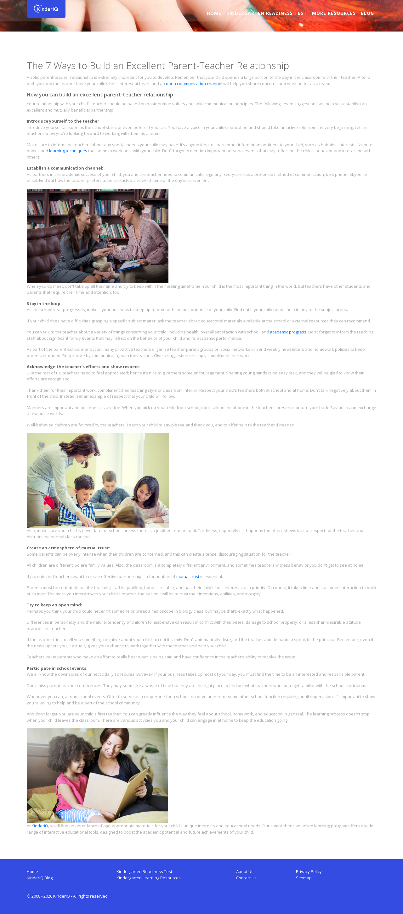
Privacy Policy (309, 871)
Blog (367, 13)
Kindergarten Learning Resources (148, 878)
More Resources (333, 13)
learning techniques (68, 150)
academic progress (288, 332)
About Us (244, 871)
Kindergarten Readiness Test (266, 13)
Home (214, 13)
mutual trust (187, 576)
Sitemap (304, 878)
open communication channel (194, 83)
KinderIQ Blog (40, 878)
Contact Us (246, 878)
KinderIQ (39, 826)
